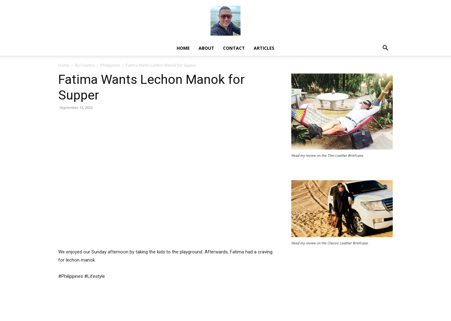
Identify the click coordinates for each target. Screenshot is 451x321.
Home (183, 48)
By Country (85, 65)
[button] (385, 49)
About (206, 48)
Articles (264, 48)
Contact (234, 48)
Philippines (110, 65)
